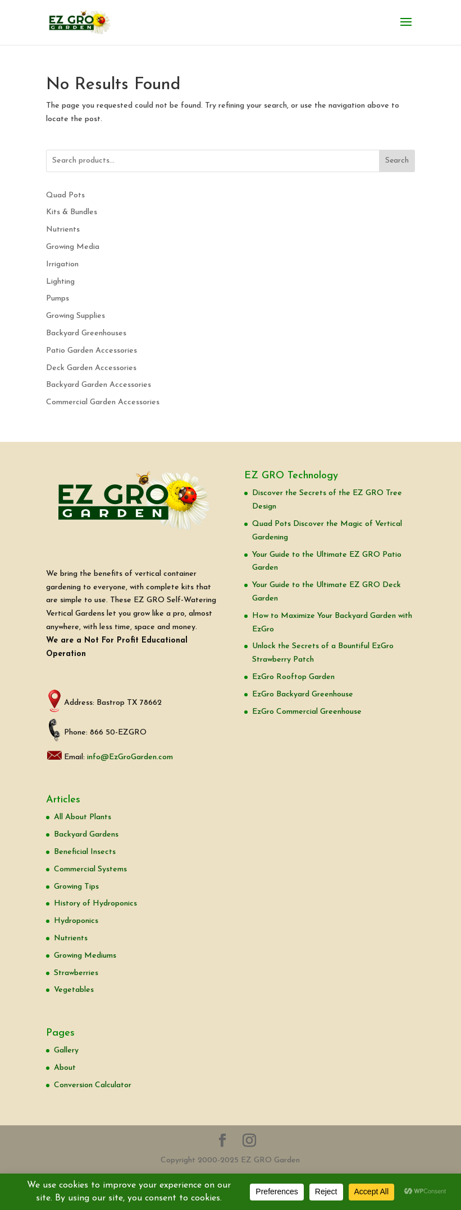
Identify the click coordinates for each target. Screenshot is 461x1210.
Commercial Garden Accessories (102, 402)
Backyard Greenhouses (86, 333)
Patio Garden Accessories (91, 351)
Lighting (60, 282)
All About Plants (82, 817)
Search (397, 160)
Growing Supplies (75, 316)
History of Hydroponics (95, 903)
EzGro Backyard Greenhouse (302, 694)
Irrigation (62, 264)
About (65, 1068)
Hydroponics (76, 921)
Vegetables (74, 990)
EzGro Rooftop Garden (293, 677)
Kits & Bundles (71, 212)
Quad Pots (65, 195)
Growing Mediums (85, 956)
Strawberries (76, 973)
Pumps (57, 298)
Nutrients (63, 229)
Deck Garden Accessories (91, 368)
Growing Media (72, 247)
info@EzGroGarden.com (130, 757)
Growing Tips (76, 887)
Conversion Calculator (92, 1085)
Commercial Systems (90, 869)
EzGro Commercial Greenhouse (307, 712)
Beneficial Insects (85, 852)
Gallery (66, 1050)
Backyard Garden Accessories (98, 385)
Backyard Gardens (86, 834)
